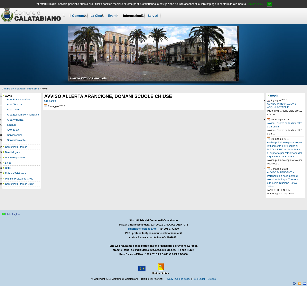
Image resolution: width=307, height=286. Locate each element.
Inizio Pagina (12, 214)
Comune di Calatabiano (13, 89)
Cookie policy (255, 3)
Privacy (169, 278)
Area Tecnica (14, 104)
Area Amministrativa (18, 99)
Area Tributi (13, 109)
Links (8, 162)
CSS (299, 283)
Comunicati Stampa (16, 146)
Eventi (112, 15)
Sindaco (11, 124)
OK (269, 4)
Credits (212, 278)
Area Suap (13, 129)
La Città (96, 15)
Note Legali (198, 278)
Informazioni (132, 15)
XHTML (304, 283)
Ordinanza (50, 100)
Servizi (153, 15)
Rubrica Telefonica (15, 173)
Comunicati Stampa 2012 (19, 183)
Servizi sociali (15, 135)
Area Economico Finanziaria (23, 114)
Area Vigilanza (15, 119)
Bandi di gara (12, 152)
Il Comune (77, 15)
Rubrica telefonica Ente (142, 228)
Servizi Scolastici (16, 140)
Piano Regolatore (15, 157)
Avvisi (274, 96)
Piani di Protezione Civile (19, 178)
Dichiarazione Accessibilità (294, 283)
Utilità (8, 168)
